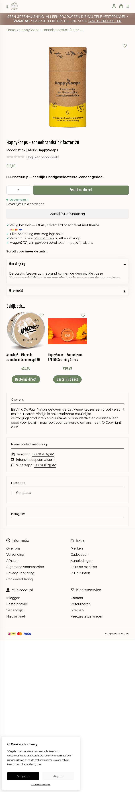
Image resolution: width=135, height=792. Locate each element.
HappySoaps (48, 150)
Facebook (23, 477)
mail (83, 242)
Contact (77, 583)
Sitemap (77, 595)
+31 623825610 (43, 439)
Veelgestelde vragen (87, 601)
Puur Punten (44, 238)
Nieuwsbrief (15, 601)
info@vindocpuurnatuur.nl (35, 444)
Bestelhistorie (17, 589)
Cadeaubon (80, 539)
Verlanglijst (15, 595)
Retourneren (81, 589)
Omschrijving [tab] (67, 264)
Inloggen (13, 583)
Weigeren (58, 776)
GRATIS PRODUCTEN (105, 21)
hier (39, 764)
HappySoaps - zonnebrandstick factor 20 (51, 30)
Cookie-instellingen (40, 784)
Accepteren (23, 776)
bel (72, 242)
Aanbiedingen (81, 545)
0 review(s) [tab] (67, 275)
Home (11, 30)
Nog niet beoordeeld (42, 157)
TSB (127, 618)
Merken (77, 533)
